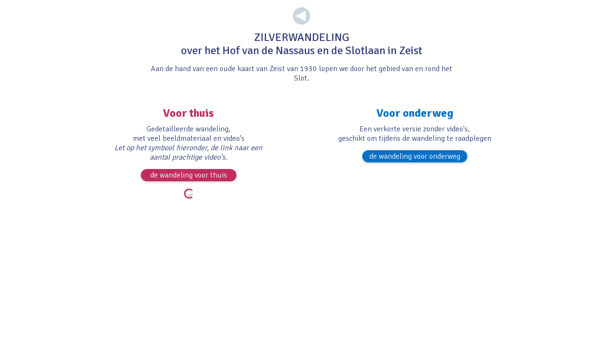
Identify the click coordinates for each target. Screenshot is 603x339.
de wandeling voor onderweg (414, 156)
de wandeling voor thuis (188, 175)
